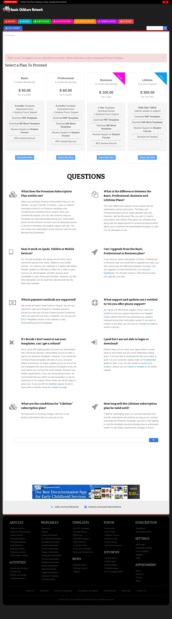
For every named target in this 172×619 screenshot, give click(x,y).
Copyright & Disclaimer (87, 603)
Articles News (110, 574)
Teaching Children (17, 551)
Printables (86, 22)
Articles (43, 22)
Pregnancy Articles (18, 565)
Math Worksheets (49, 582)
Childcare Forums (111, 548)
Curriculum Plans (80, 558)
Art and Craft (15, 584)
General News (110, 570)
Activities (63, 22)
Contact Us (144, 324)
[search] (153, 28)
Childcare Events (80, 581)
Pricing (139, 590)
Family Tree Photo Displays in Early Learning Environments (43, 2)
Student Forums (111, 551)
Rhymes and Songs (18, 587)
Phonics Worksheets (50, 571)
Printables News (111, 581)
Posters (45, 544)
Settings (142, 551)
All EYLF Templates (81, 541)
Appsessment (145, 577)
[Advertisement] (108, 11)
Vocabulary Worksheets (51, 568)
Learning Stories (80, 544)
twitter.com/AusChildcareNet (67, 518)
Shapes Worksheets (50, 565)
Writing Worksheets (50, 578)
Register (139, 567)
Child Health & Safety (19, 568)
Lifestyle (76, 584)
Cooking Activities (17, 591)
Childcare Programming (20, 544)
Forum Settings (142, 564)
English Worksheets (50, 585)
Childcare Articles (17, 541)
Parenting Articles (17, 561)
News (26, 22)
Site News (111, 565)
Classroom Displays (50, 588)
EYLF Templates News (113, 584)
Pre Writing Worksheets (51, 551)
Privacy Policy (110, 603)
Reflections (77, 548)
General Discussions (113, 558)
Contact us (142, 371)
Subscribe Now (25, 158)
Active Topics (109, 544)
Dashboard (140, 541)
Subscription (146, 535)
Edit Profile (140, 557)
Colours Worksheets (50, 561)
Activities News (110, 577)
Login (138, 570)
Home (11, 22)
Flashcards (46, 541)
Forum (127, 22)
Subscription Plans (143, 544)
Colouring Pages (48, 592)
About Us (30, 603)
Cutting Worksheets (50, 548)
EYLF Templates (30, 324)
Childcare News (79, 577)
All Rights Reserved (106, 612)
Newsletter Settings (144, 560)
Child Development (18, 554)
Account (14, 28)
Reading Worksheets (50, 575)
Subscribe (126, 603)
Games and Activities (19, 581)
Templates (108, 22)
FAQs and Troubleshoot (83, 565)
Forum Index (109, 541)
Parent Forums (110, 554)
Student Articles (16, 548)
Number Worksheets (50, 558)
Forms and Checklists (82, 561)
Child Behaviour (16, 558)
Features (139, 587)
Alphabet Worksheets (50, 554)
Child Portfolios (79, 554)
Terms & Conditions (63, 603)
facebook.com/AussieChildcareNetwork (104, 518)
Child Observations (81, 551)
